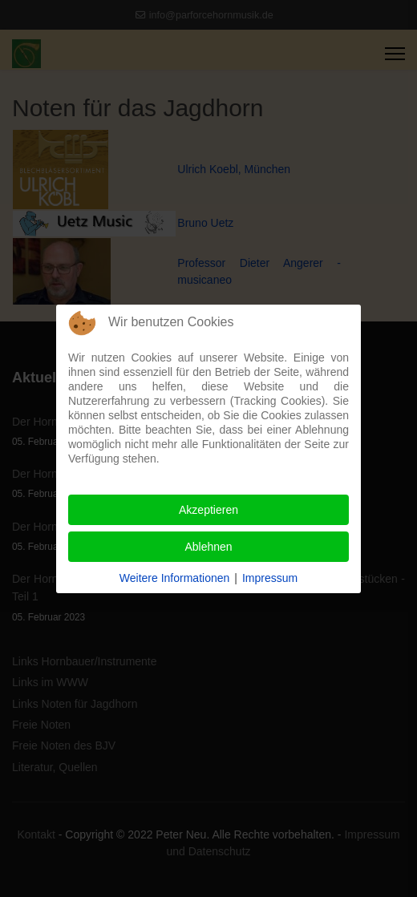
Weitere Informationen (174, 578)
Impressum (270, 578)
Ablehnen (208, 546)
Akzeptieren (208, 509)
